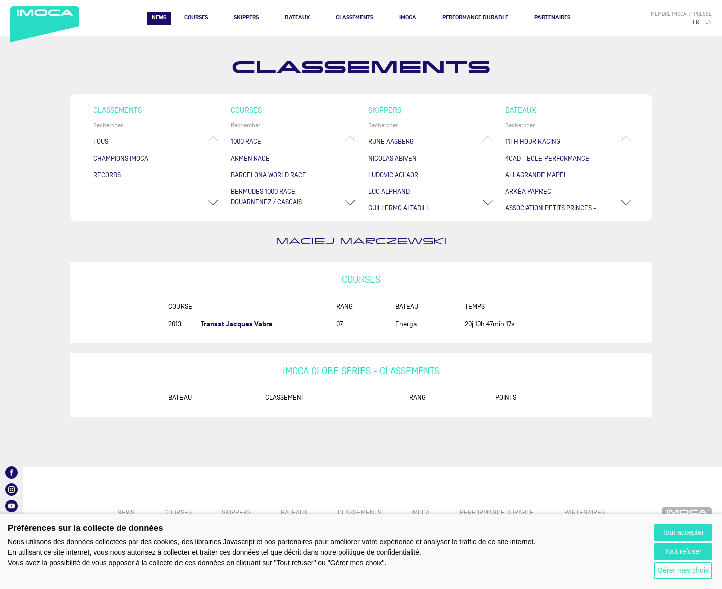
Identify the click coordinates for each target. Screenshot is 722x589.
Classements (354, 17)
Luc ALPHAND (389, 191)
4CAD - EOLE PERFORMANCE (547, 158)
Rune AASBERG (391, 141)
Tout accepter (683, 532)
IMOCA (407, 17)
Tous (100, 141)
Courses (196, 17)
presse (703, 14)
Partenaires (552, 17)
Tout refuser (683, 551)
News (159, 17)
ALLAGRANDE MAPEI (535, 175)
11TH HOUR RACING (532, 141)
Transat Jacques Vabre (237, 324)
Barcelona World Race (268, 175)
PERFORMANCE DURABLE (475, 17)
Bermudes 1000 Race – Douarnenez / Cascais (266, 197)
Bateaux (297, 17)
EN (708, 22)
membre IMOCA (668, 14)
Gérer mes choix (683, 570)
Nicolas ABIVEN (392, 158)
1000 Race (246, 141)
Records (107, 175)
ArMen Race (250, 158)
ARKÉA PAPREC (528, 191)
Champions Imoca (120, 158)
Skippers (246, 17)
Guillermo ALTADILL (399, 208)
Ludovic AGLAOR (393, 175)
